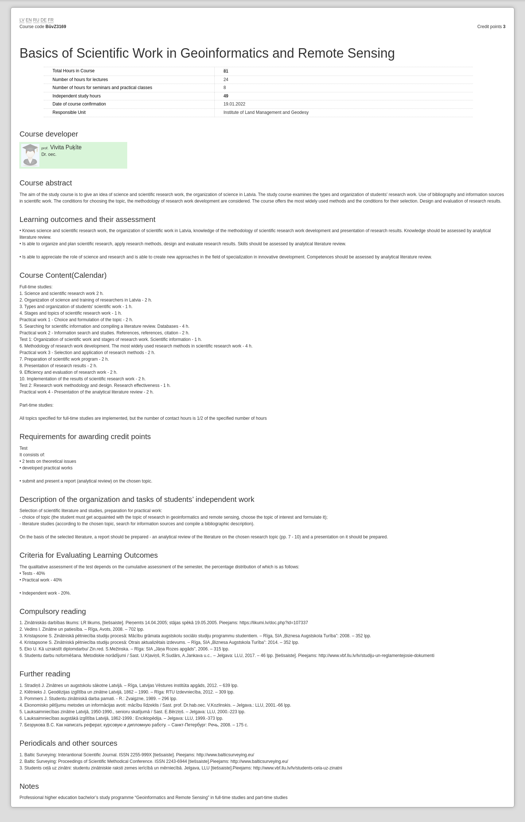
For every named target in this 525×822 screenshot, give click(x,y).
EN (29, 20)
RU (36, 20)
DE (43, 20)
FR (51, 20)
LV (21, 20)
